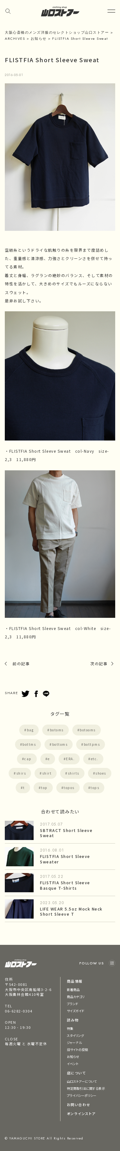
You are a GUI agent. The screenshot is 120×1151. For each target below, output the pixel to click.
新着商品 (73, 989)
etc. (94, 758)
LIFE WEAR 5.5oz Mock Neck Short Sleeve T (71, 911)
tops (95, 787)
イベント (72, 1063)
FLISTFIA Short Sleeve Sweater (65, 858)
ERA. (70, 758)
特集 (70, 1028)
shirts (73, 773)
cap (28, 758)
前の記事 (21, 663)
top (44, 787)
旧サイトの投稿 (77, 1049)
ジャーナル (74, 1042)
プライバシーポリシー (82, 1095)
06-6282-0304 (18, 1010)
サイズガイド (75, 1010)
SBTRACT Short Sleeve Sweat (66, 833)
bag (30, 729)
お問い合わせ (79, 1104)
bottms (29, 744)
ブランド (72, 1003)
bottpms (92, 744)
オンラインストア (81, 1113)
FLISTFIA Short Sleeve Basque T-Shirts (65, 885)
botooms (88, 729)
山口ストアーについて (82, 1081)
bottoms (60, 744)
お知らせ (73, 1056)
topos (69, 787)
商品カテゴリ (76, 996)
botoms (57, 729)
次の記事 (99, 663)
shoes (100, 773)
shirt (47, 773)
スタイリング (75, 1035)
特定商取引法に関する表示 (86, 1088)
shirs (21, 773)
